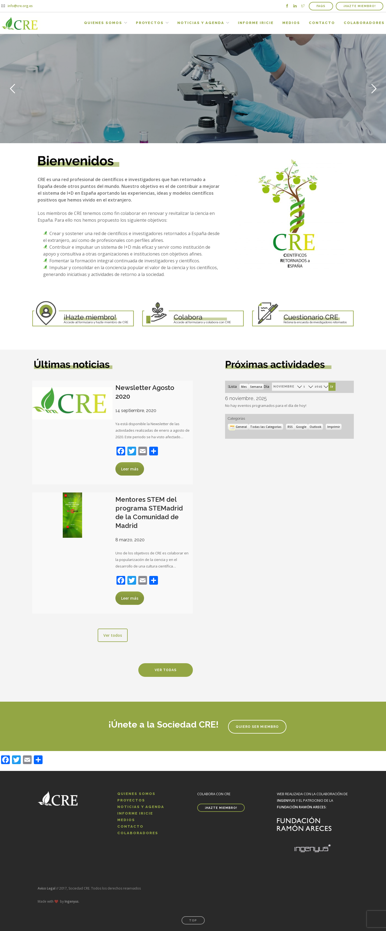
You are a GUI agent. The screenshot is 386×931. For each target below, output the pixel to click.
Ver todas (165, 670)
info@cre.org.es (20, 6)
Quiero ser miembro (257, 727)
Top (193, 920)
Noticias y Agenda (200, 23)
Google (302, 427)
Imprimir (334, 426)
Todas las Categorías (266, 427)
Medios (291, 23)
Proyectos (150, 23)
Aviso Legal (46, 888)
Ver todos (112, 635)
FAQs (320, 6)
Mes (244, 387)
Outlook (316, 427)
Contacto (322, 23)
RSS (290, 427)
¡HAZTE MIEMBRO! (359, 6)
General (238, 427)
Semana (256, 387)
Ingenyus (72, 901)
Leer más (129, 468)
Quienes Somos (103, 23)
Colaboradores (364, 23)
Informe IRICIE (256, 23)
